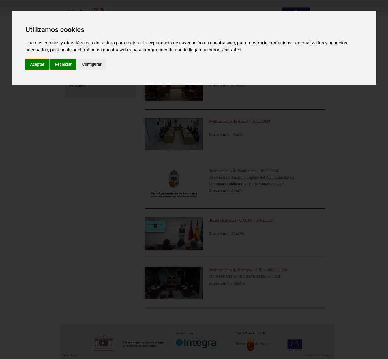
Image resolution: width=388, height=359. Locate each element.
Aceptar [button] (37, 64)
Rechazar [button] (63, 64)
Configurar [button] (92, 64)
